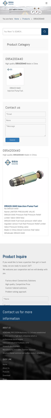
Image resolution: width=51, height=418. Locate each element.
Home (5, 364)
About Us (6, 368)
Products (6, 371)
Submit (12, 140)
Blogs (5, 379)
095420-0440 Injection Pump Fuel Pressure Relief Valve (15, 89)
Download (6, 375)
